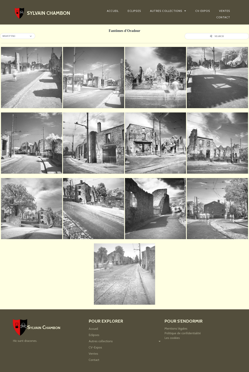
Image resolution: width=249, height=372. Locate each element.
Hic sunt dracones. (25, 341)
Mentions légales (175, 328)
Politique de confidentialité (182, 333)
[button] (17, 36)
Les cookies (172, 338)
